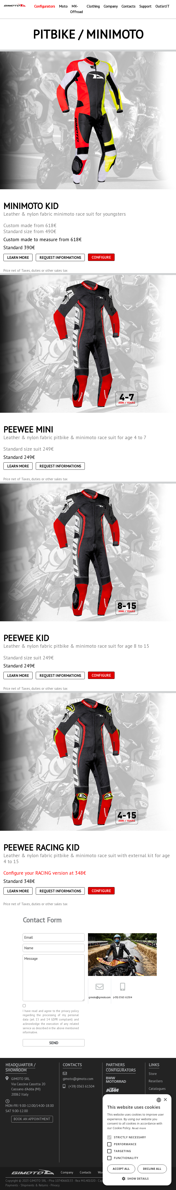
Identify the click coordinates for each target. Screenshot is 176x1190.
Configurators (44, 6)
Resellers (156, 1081)
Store (153, 1073)
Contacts (128, 6)
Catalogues (157, 1088)
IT (167, 6)
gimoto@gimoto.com (100, 997)
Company (111, 6)
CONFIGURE (101, 257)
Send (53, 1042)
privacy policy (70, 1011)
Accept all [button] (121, 1169)
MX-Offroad (76, 9)
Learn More (18, 257)
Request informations (60, 257)
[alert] (137, 1139)
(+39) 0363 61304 (122, 997)
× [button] (165, 1100)
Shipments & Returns (34, 1185)
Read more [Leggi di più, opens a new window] (139, 1128)
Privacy (55, 1185)
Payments (12, 1185)
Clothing (93, 6)
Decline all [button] (152, 1169)
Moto (63, 6)
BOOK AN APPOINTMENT (32, 1119)
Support (145, 6)
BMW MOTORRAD (116, 1079)
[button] (137, 1178)
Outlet (160, 6)
